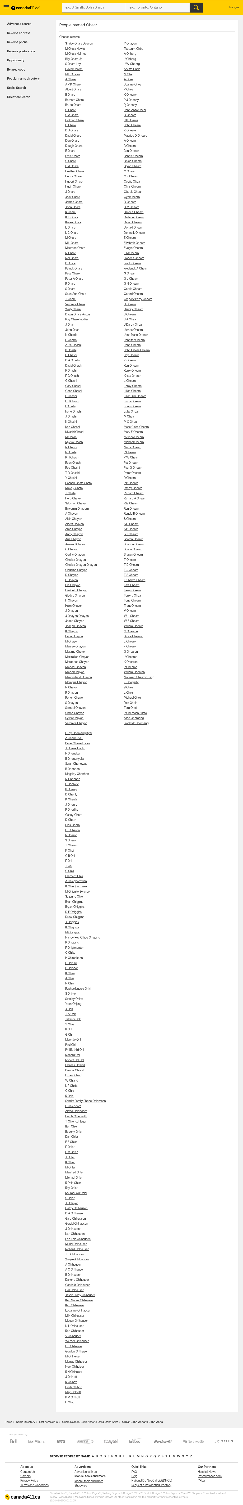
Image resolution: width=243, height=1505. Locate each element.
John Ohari (72, 330)
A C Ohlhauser (74, 1269)
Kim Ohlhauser (74, 1305)
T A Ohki (70, 1014)
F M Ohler (71, 1152)
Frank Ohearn (132, 263)
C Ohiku (70, 952)
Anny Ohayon (74, 534)
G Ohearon (131, 651)
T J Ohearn (131, 570)
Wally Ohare (73, 309)
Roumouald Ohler (76, 1193)
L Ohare (70, 227)
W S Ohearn (132, 621)
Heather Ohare (74, 171)
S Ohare (70, 289)
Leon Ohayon (74, 636)
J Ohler (70, 1157)
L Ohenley (72, 784)
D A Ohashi (72, 360)
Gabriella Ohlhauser (77, 1285)
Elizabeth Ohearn (134, 243)
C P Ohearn (131, 176)
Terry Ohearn (132, 590)
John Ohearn (132, 345)
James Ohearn (133, 330)
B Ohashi (70, 350)
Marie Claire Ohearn (136, 427)
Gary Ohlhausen (75, 1218)
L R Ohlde (71, 1085)
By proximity (15, 60)
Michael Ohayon (75, 667)
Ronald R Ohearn (134, 513)
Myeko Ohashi (74, 442)
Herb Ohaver (73, 498)
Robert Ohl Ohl (74, 1060)
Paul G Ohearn (133, 467)
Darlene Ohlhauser (77, 1279)
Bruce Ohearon (133, 636)
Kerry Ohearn (132, 370)
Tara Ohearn (132, 585)
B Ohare (70, 94)
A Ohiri (69, 978)
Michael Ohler (74, 1177)
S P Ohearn (131, 529)
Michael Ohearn (134, 442)
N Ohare (70, 253)
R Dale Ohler (73, 1183)
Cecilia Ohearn (133, 181)
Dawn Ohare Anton (77, 314)
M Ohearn (130, 416)
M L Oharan (72, 74)
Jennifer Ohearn (134, 340)
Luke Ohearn (132, 411)
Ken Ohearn (131, 365)
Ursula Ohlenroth (76, 1116)
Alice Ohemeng (134, 718)
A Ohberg (130, 53)
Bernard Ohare (74, 100)
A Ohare (70, 79)
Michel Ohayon (74, 672)
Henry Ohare (73, 176)
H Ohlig (69, 1402)
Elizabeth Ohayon (76, 590)
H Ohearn (130, 304)
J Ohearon (130, 657)
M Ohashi (71, 437)
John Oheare (132, 125)
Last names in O (48, 1422)
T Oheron (71, 845)
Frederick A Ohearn (136, 268)
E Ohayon (71, 580)
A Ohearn (130, 140)
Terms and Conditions (34, 1485)
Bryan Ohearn (132, 166)
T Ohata (70, 493)
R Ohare (70, 283)
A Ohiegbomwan (76, 881)
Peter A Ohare (74, 278)
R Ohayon (71, 692)
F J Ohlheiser (73, 1346)
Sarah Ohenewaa (76, 763)
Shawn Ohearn (133, 554)
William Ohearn (133, 626)
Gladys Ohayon (75, 595)
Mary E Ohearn (133, 432)
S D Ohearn (131, 524)
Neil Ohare (72, 258)
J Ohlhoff (71, 1377)
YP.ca (201, 1480)
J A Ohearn (131, 319)
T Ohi (68, 866)
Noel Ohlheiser (74, 1366)
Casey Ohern (73, 815)
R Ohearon (130, 667)
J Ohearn (130, 314)
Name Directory (25, 1422)
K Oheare (130, 130)
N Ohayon (71, 687)
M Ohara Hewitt (75, 48)
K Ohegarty (131, 682)
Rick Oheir (130, 703)
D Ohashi (71, 355)
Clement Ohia (74, 876)
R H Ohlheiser (73, 1372)
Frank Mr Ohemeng (136, 723)
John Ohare (72, 207)
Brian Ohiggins (74, 901)
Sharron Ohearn (134, 544)
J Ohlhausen (73, 1229)
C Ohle (69, 1090)
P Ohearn (130, 452)
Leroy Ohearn (133, 386)
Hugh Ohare (73, 186)
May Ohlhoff (73, 1392)
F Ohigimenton (74, 947)
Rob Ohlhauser (74, 1331)
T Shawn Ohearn (134, 580)
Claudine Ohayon (76, 570)
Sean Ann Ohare (75, 294)
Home (8, 1422)
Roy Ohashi (72, 467)
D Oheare (130, 115)
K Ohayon (71, 631)
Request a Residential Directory (151, 1485)
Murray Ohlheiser (76, 1361)
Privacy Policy (29, 1480)
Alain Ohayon (73, 519)
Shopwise (81, 1485)
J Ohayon (71, 610)
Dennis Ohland (74, 1070)
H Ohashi (71, 396)
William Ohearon (134, 672)
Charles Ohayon (75, 560)
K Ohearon (131, 662)
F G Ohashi (72, 375)
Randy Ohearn (133, 488)
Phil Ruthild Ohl (74, 1049)
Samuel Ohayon (75, 708)
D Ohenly (71, 794)
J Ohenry (71, 804)
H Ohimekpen (74, 958)
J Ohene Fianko (75, 748)
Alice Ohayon (73, 529)
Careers (25, 1476)
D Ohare (70, 125)
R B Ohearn (131, 483)
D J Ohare (71, 130)
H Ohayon (71, 600)
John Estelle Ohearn (137, 350)
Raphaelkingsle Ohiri (77, 988)
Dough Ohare (74, 146)
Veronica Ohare (75, 304)
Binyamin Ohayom (77, 508)
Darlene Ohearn (134, 217)
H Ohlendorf (73, 1106)
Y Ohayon (130, 43)
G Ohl (68, 1034)
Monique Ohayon (76, 682)
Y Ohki (69, 1024)
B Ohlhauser (73, 1274)
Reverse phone (17, 42)
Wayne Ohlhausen (77, 1259)
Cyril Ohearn (132, 197)
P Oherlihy (71, 809)
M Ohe (128, 74)
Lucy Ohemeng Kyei (78, 733)
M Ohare (70, 237)
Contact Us (27, 1472)
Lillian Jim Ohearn (135, 396)
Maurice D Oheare (135, 135)
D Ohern (70, 820)
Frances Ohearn (134, 258)
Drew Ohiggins (74, 917)
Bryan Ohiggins (74, 906)
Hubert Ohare (74, 181)
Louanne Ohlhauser (77, 1310)
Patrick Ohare (73, 268)
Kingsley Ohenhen (77, 774)
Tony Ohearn (132, 600)
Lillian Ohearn (132, 391)
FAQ (134, 1472)
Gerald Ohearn (133, 289)
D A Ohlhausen (74, 1213)
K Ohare (70, 212)
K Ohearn (130, 360)
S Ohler (70, 1198)
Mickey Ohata (74, 488)
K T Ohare (71, 217)
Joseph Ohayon (75, 626)
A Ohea (128, 79)
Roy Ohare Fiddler (76, 319)
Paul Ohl (70, 1045)
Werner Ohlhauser (77, 1341)
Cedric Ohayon (75, 554)
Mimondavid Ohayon (78, 677)
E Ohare (70, 151)
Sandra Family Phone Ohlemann (85, 1101)
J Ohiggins (72, 922)
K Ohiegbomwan (76, 886)
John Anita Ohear (135, 110)
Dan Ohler (71, 1136)
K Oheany (130, 94)
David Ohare (73, 135)
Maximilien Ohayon (77, 657)
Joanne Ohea (132, 84)
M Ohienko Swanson (78, 891)
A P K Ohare (73, 84)
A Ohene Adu (74, 738)
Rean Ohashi (73, 462)
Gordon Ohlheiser (76, 1351)
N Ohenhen (72, 779)
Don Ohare (72, 140)
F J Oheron (72, 830)
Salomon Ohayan (76, 503)
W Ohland (71, 1080)
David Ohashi (73, 365)
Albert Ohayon (74, 524)
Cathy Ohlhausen (76, 1208)
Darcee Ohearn (134, 212)
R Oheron (71, 835)
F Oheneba (72, 753)
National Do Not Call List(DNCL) (151, 1480)
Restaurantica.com (210, 1476)
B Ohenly (71, 789)
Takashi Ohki (73, 1019)
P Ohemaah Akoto (135, 713)
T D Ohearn (131, 564)
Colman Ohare (74, 120)
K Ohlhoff (71, 1382)
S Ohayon (71, 703)
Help (134, 1476)
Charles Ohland (75, 1065)
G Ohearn (130, 273)
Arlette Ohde (132, 69)
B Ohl (68, 1029)
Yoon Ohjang (73, 1004)
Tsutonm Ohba (133, 48)
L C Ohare (71, 232)
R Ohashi (70, 452)
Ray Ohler (71, 1188)
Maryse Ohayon (75, 646)
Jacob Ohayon (74, 621)
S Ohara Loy (73, 64)
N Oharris (71, 335)
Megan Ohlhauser (76, 1320)
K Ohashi (71, 421)
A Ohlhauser (73, 1264)
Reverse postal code (21, 51)
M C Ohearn (131, 421)
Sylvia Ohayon (74, 718)
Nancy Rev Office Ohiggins (82, 937)
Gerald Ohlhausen (76, 1223)
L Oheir (128, 692)
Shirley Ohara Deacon (79, 43)
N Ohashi (71, 447)
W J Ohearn (132, 616)
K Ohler (70, 1162)
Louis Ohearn (132, 406)
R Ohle (69, 1096)
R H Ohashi (72, 457)
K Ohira (70, 973)
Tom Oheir (130, 708)
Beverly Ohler (74, 1131)
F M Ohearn (131, 253)
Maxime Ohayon (75, 651)
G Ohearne (131, 631)
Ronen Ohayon (74, 697)
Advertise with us (86, 1472)
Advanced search (19, 24)
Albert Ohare (73, 89)
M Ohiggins (72, 932)
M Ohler (70, 1167)
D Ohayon (71, 575)
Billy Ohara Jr (73, 59)
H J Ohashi (72, 401)
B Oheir (128, 687)
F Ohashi (70, 370)
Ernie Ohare (72, 156)
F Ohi (68, 861)
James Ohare (74, 202)
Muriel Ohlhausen (76, 1244)
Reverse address (18, 33)
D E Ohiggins (73, 912)
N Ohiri (69, 983)
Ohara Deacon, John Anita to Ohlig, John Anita (90, 1422)
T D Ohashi (72, 473)
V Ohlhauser (73, 1336)
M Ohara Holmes (75, 53)
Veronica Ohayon (76, 723)
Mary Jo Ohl (73, 1039)
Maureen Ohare (75, 248)
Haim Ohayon (74, 605)
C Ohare (70, 110)
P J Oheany (131, 100)
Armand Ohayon (75, 544)
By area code (16, 69)
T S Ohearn (131, 575)
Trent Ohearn (132, 605)
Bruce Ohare (73, 105)
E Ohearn (130, 237)
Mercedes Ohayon (77, 662)
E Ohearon (130, 641)
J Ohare (70, 191)
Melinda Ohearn (134, 437)
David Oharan (74, 69)
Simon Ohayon (74, 713)
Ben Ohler (71, 1126)
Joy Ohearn (131, 355)
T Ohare (70, 299)
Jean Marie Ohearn (136, 335)
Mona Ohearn (132, 447)
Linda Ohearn (132, 401)
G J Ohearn (131, 278)
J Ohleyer (71, 1203)
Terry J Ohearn (133, 595)
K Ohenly (71, 799)
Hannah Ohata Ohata (78, 483)
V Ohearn (130, 610)
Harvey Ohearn (133, 309)
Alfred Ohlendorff (76, 1111)
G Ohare (70, 161)
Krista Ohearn (132, 375)
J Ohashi (70, 416)
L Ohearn (130, 380)
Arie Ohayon (73, 539)
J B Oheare (131, 120)
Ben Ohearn (131, 151)
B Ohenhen (72, 769)
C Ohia (69, 871)
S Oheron (71, 840)
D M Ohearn (131, 207)
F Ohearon (130, 646)
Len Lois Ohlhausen (78, 1239)
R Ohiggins (72, 942)
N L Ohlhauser (74, 1326)
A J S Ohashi (73, 345)
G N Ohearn (131, 283)
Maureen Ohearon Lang (139, 677)
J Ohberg (130, 59)
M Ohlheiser (72, 1356)
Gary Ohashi (73, 386)
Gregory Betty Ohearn (138, 299)
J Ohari (69, 324)
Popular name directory (23, 78)
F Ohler (70, 1147)
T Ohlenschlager (75, 1121)
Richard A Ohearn (135, 498)
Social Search (16, 88)
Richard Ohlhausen (77, 1249)
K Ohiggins (72, 927)
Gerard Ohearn (133, 294)
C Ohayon (71, 549)
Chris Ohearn (132, 186)
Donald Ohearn (133, 227)
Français (234, 7)
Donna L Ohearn (134, 232)
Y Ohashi (71, 478)
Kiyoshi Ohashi (74, 432)
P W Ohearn (132, 457)
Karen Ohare (73, 222)
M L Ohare (72, 243)
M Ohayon (72, 641)
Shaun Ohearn (133, 549)
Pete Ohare (72, 273)
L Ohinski (71, 963)
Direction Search (18, 97)
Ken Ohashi (72, 427)
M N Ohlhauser (74, 1315)
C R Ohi (70, 856)
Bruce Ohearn (133, 161)
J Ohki (69, 1009)
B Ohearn (130, 146)
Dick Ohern (72, 825)
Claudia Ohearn (133, 191)
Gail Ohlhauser (74, 1290)
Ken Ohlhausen (75, 1233)
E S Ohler (71, 1142)
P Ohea (128, 89)
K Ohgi (69, 850)
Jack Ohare (72, 197)
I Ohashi (70, 406)
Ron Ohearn (131, 508)
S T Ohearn (131, 534)
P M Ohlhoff (72, 1397)
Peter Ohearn (132, 473)
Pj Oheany (130, 105)
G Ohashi (71, 380)
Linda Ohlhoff (73, 1387)
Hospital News (207, 1472)
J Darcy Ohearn (134, 324)
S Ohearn (130, 519)
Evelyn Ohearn (133, 248)
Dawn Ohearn (133, 222)
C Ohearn (130, 171)
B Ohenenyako (74, 758)
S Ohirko (70, 993)
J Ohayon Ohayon (77, 616)
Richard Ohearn (134, 493)
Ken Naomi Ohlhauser (79, 1300)
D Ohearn (130, 202)
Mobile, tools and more (89, 1481)
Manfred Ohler (74, 1172)
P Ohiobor (71, 968)
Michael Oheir (132, 697)
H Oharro (71, 340)
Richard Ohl (72, 1055)
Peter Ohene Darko (77, 743)
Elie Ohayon (72, 585)
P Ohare (70, 263)
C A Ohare (72, 115)
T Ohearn (130, 560)
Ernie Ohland (73, 1075)
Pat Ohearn (131, 462)
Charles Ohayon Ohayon (81, 564)
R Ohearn (130, 478)
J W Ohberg (132, 64)
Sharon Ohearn (133, 539)
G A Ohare (72, 166)
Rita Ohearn (131, 503)
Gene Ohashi (73, 391)
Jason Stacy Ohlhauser (80, 1295)
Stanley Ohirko (74, 999)
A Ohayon (71, 513)
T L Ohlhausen (74, 1254)
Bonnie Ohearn (133, 156)
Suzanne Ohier (74, 896)
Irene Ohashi (73, 411)
